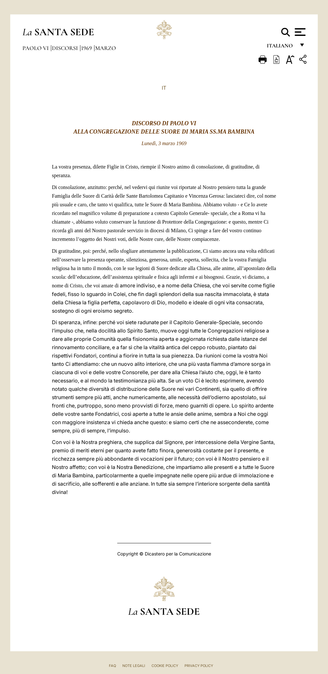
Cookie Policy (165, 665)
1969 (87, 48)
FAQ (112, 665)
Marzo (105, 48)
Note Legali (133, 665)
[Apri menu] (299, 32)
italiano (281, 47)
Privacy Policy (198, 665)
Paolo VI (36, 48)
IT (164, 88)
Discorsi (65, 48)
